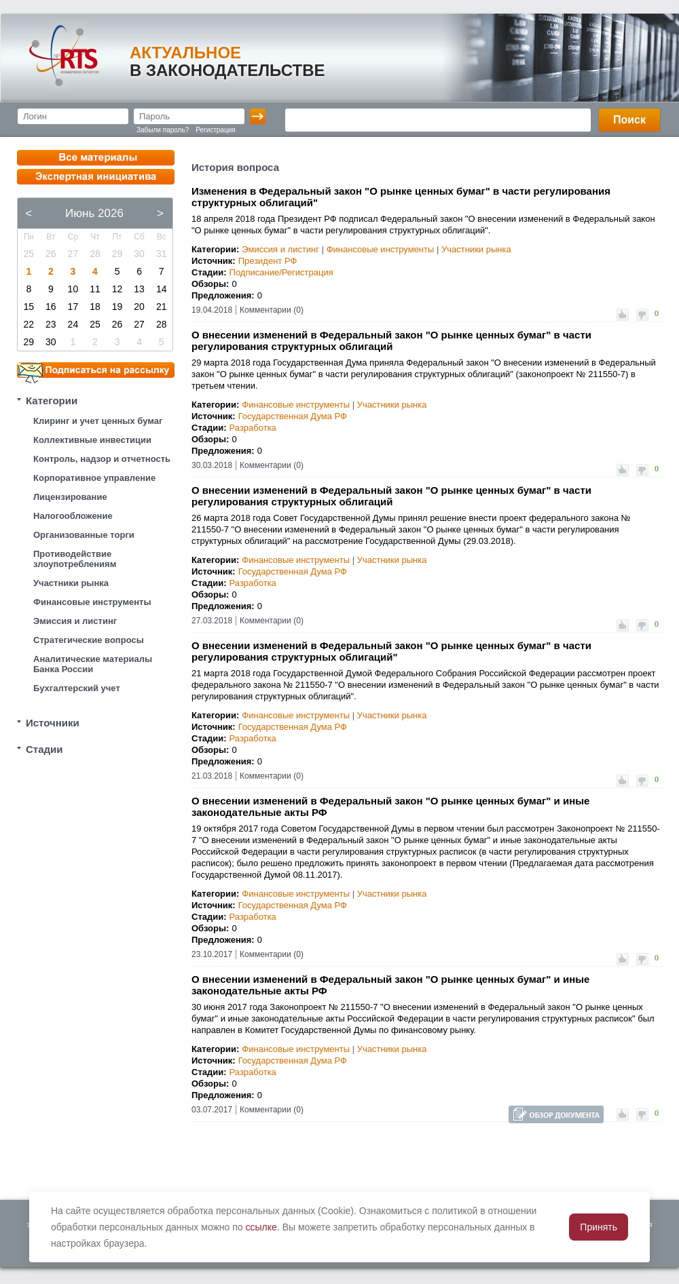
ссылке (261, 1227)
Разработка (253, 428)
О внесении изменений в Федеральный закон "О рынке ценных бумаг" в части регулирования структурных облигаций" (391, 651)
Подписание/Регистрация (281, 272)
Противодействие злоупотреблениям (74, 559)
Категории (51, 400)
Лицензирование (70, 497)
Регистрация (215, 130)
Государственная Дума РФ (292, 416)
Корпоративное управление (94, 478)
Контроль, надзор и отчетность (101, 459)
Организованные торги (83, 535)
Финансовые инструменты (92, 602)
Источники (52, 722)
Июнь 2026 (94, 213)
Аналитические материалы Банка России (92, 664)
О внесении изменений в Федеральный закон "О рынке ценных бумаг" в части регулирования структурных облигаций (391, 340)
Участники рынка (71, 583)
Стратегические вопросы (88, 640)
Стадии (44, 749)
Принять (598, 1227)
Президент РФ (267, 261)
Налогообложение (73, 516)
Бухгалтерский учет (76, 688)
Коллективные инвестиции (92, 440)
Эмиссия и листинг (75, 621)
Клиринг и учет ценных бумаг (97, 421)
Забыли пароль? (162, 130)
